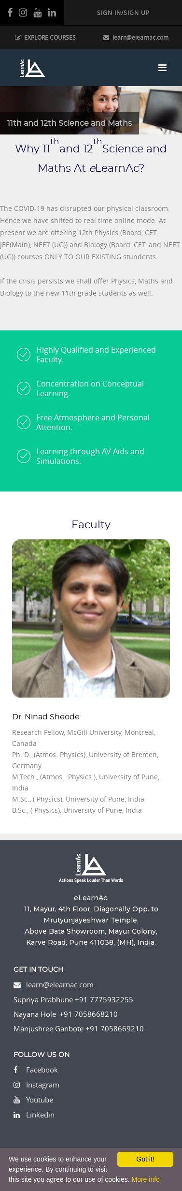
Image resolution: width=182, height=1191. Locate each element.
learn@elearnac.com (135, 37)
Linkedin (40, 1114)
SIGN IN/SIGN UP (123, 12)
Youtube (39, 1099)
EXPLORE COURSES (45, 37)
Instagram (42, 1084)
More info (145, 1179)
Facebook (42, 1069)
